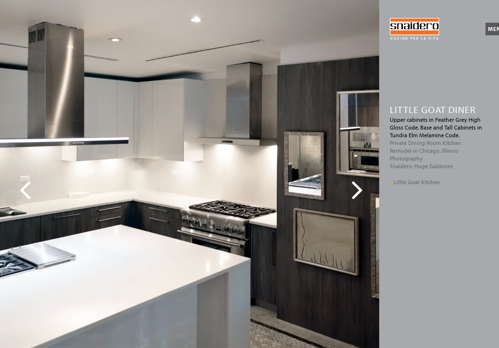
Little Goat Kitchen (415, 182)
